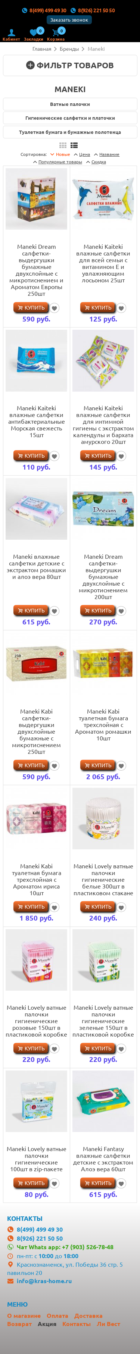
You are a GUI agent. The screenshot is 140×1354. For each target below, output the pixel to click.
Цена (84, 154)
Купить (35, 307)
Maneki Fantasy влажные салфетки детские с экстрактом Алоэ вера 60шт (103, 1158)
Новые (63, 154)
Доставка (88, 1315)
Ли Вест (108, 1324)
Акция (47, 1324)
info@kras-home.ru (44, 1281)
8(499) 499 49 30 (44, 10)
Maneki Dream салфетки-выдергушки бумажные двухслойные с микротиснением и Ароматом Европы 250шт (36, 270)
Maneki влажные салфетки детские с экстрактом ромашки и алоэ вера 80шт (36, 566)
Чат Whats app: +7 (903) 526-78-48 (65, 1247)
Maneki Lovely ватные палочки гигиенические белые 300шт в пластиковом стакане (103, 879)
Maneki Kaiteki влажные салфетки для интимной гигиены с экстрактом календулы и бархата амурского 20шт (103, 424)
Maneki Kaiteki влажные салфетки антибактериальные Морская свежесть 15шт (36, 421)
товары (60, 161)
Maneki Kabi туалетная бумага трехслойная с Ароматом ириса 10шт (36, 879)
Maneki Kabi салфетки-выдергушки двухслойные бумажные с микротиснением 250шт (36, 731)
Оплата (57, 1315)
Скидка (98, 161)
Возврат (19, 1324)
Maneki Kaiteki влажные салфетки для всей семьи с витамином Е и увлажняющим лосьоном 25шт (103, 263)
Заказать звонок (69, 19)
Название (109, 154)
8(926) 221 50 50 (92, 10)
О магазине (24, 1315)
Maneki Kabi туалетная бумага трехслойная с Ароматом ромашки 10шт (103, 724)
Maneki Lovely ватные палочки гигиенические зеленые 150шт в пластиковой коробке (103, 1020)
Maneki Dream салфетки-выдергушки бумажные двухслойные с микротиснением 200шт (103, 576)
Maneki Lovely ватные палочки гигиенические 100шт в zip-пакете (36, 1158)
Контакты (76, 1324)
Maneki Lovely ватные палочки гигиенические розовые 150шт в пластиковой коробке (36, 1020)
